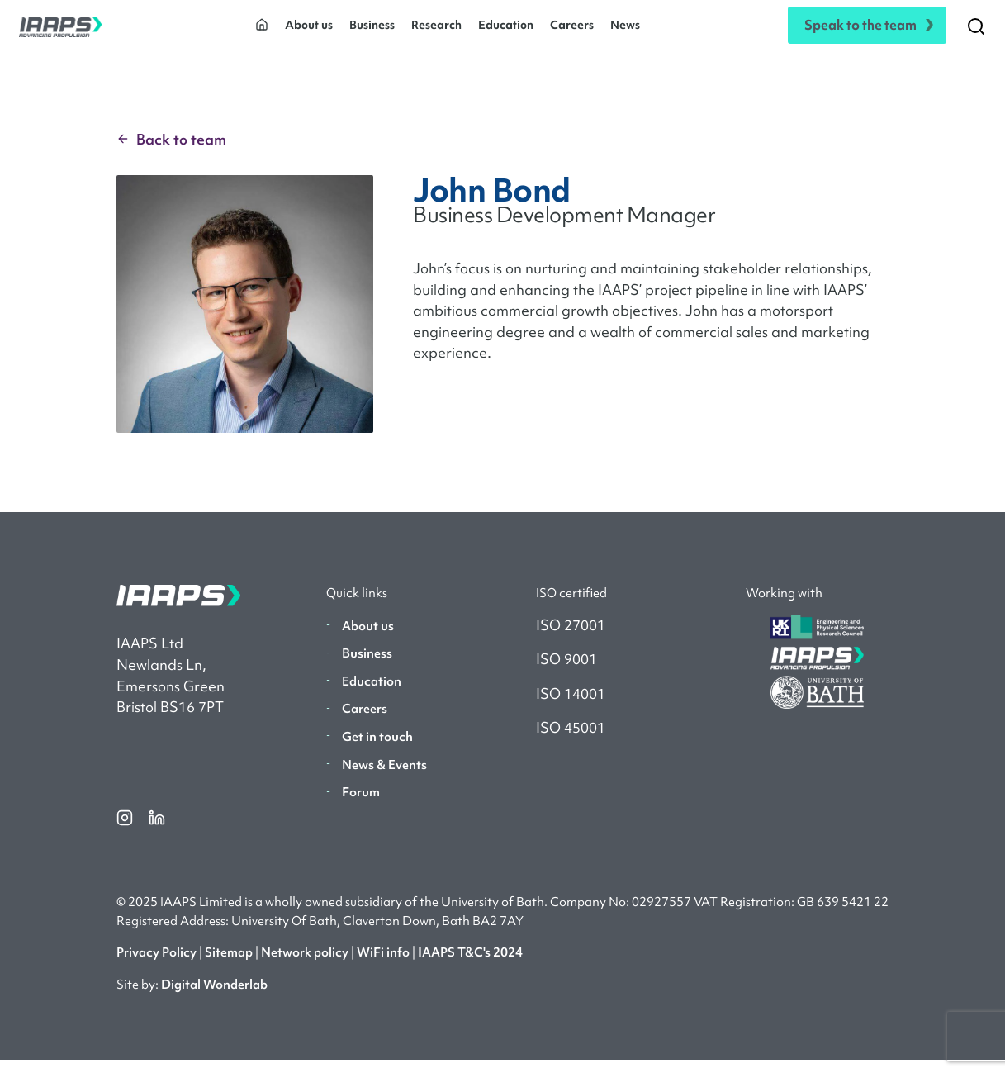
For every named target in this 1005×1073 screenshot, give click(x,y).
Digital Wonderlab (214, 997)
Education (505, 31)
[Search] (976, 32)
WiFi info (383, 965)
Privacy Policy (156, 965)
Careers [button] (572, 31)
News (625, 31)
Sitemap (229, 965)
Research (436, 31)
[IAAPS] (60, 32)
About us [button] (309, 31)
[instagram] (125, 830)
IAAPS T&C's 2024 (470, 965)
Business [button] (372, 31)
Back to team (171, 152)
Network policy (304, 965)
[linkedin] (157, 830)
